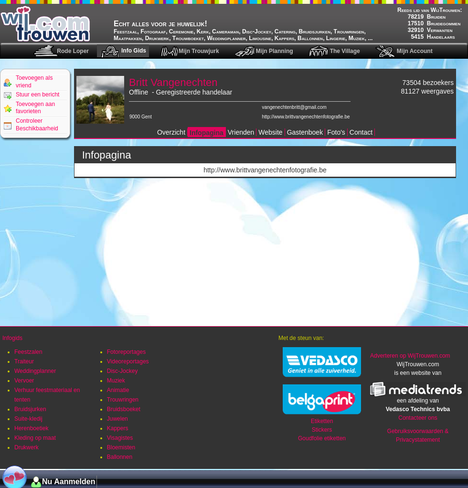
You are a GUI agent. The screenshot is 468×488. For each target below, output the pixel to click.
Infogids (12, 338)
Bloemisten (121, 447)
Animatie (118, 390)
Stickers (322, 429)
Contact (361, 132)
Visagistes (120, 438)
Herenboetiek (31, 428)
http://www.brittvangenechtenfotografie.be (306, 116)
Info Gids (133, 50)
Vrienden (241, 132)
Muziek (116, 380)
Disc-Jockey (122, 371)
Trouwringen (122, 399)
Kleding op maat (35, 438)
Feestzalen (28, 352)
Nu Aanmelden (68, 481)
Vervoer (24, 380)
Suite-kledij (28, 418)
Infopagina (206, 133)
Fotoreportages (126, 352)
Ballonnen (119, 457)
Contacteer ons (417, 417)
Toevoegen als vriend (34, 81)
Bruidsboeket (123, 409)
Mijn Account (415, 51)
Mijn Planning (274, 51)
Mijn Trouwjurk (199, 51)
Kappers (117, 428)
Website (270, 132)
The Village (345, 51)
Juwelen (117, 418)
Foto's (336, 132)
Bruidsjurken (30, 409)
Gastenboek (305, 132)
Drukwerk (26, 447)
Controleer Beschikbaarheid (37, 124)
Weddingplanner (35, 371)
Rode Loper (73, 51)
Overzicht (171, 132)
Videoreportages (128, 361)
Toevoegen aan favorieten (35, 108)
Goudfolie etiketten (322, 438)
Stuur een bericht (37, 94)
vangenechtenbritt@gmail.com (294, 107)
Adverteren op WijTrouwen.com (410, 355)
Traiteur (24, 361)
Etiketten (322, 421)
